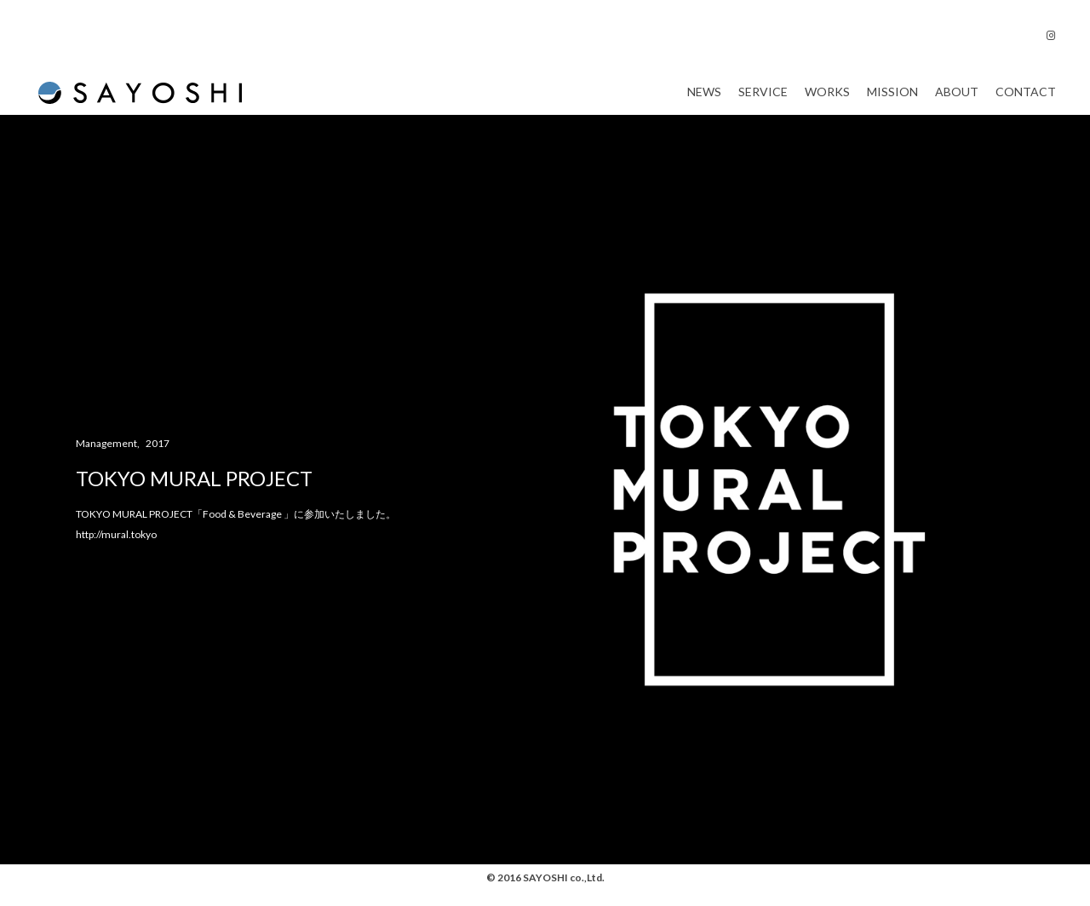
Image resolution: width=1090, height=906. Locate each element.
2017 (157, 460)
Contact (1025, 100)
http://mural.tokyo (116, 551)
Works (827, 100)
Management (106, 460)
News (704, 100)
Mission (892, 100)
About (956, 100)
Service (763, 100)
